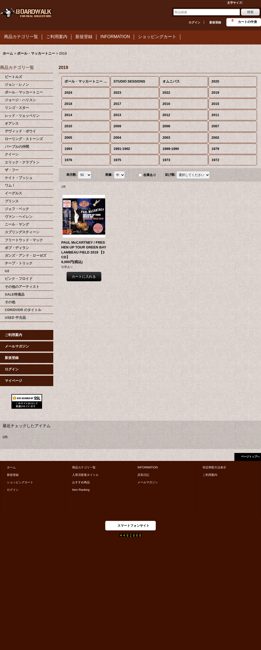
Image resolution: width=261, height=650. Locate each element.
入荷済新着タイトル (85, 474)
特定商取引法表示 (214, 467)
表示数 (71, 175)
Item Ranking (80, 489)
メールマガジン (17, 346)
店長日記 (143, 474)
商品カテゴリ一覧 (84, 467)
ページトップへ (250, 456)
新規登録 (215, 22)
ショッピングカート (20, 482)
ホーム (11, 467)
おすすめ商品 (81, 482)
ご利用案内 (13, 335)
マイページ (13, 381)
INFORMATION (147, 467)
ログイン (194, 22)
